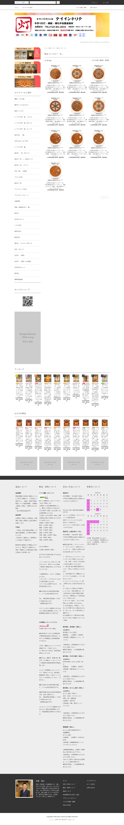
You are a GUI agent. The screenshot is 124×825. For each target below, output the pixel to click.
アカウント (93, 2)
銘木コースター (52, 48)
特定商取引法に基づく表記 (71, 794)
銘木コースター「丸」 (62, 48)
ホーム (17, 7)
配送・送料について (69, 787)
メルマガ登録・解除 (80, 7)
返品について (67, 791)
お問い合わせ (92, 7)
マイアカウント (91, 780)
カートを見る (91, 784)
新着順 (107, 60)
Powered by (62, 819)
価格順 (101, 60)
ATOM (69, 805)
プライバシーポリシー (70, 798)
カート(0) (104, 2)
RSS (64, 805)
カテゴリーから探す (26, 7)
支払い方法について (69, 784)
